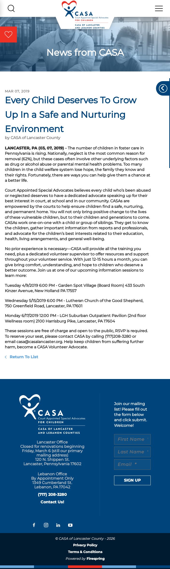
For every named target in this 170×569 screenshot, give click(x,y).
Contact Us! (52, 503)
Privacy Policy (85, 546)
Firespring (96, 559)
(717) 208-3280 (52, 495)
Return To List (23, 357)
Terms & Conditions (85, 553)
